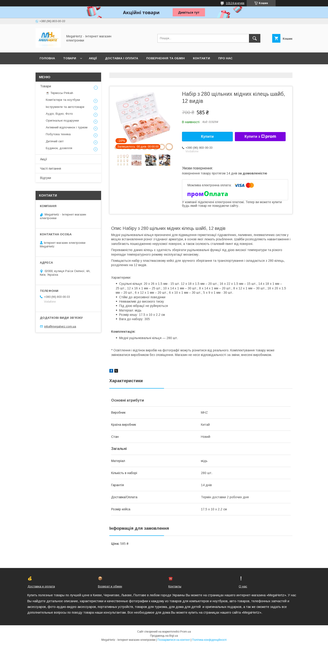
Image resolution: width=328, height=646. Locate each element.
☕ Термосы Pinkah (59, 93)
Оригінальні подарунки (62, 120)
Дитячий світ (55, 141)
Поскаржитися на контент (173, 639)
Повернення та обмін (165, 58)
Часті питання (50, 168)
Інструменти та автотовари (65, 107)
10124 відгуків (235, 3)
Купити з (260, 137)
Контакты (174, 586)
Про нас (225, 58)
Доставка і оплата (121, 58)
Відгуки (45, 178)
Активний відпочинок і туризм (66, 127)
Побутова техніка (58, 134)
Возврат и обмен (110, 586)
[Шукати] (254, 38)
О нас (243, 586)
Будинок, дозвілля (59, 148)
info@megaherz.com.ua (60, 326)
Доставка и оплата (41, 586)
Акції (93, 58)
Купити (207, 136)
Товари (69, 58)
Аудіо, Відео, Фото (59, 113)
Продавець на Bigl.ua (164, 635)
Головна (47, 58)
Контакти (201, 58)
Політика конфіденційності (209, 639)
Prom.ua (185, 631)
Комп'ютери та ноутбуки (63, 99)
